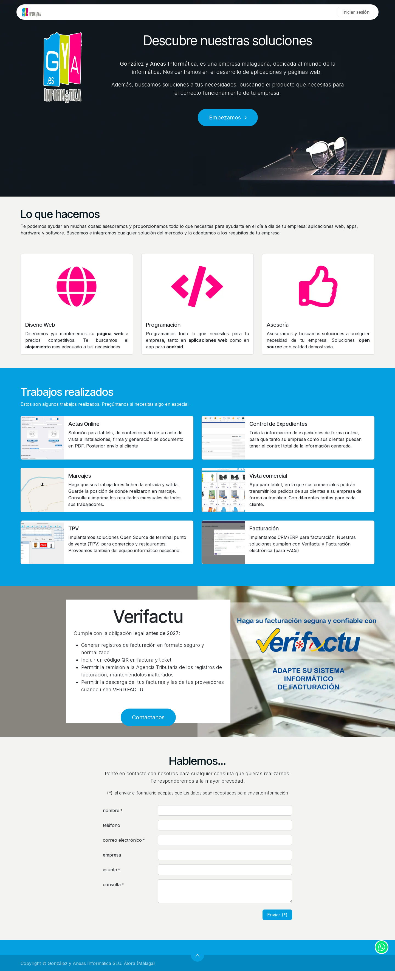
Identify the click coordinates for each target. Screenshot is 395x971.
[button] (197, 955)
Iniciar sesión (355, 12)
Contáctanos (148, 717)
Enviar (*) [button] (277, 914)
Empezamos (228, 117)
